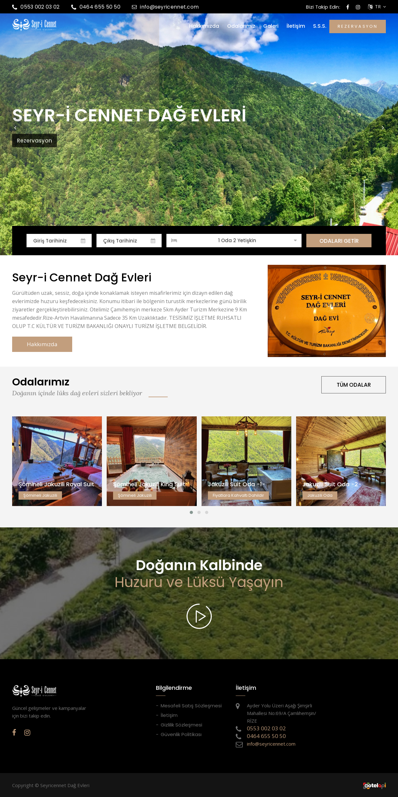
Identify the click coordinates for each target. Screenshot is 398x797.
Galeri (271, 26)
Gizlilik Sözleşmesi (181, 724)
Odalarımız (241, 26)
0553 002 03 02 (36, 7)
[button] (15, 127)
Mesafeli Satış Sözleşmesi (191, 705)
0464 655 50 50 (96, 7)
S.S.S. (319, 26)
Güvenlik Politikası (181, 734)
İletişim (296, 26)
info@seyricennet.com (165, 7)
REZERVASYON (358, 26)
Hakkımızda (204, 26)
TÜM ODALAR (354, 385)
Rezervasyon (34, 133)
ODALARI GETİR (339, 241)
